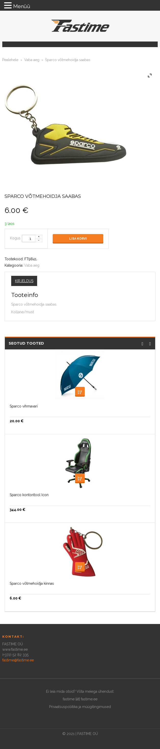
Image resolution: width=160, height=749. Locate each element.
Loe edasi (80, 392)
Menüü (21, 6)
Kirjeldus (24, 281)
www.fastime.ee (15, 649)
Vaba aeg (31, 60)
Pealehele (10, 60)
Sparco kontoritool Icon (29, 495)
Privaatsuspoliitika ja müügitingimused (80, 707)
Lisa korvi (78, 238)
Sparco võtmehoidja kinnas (32, 583)
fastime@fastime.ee (18, 660)
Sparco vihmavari (24, 406)
